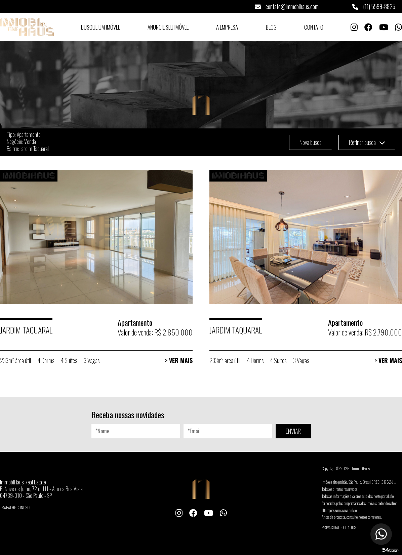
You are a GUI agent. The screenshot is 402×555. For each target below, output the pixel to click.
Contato (313, 27)
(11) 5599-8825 (373, 6)
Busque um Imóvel (100, 27)
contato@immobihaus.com (287, 6)
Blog (271, 27)
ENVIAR (293, 431)
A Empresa (227, 27)
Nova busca (310, 142)
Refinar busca (367, 142)
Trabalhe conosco (16, 507)
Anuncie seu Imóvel (168, 27)
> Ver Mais (179, 360)
